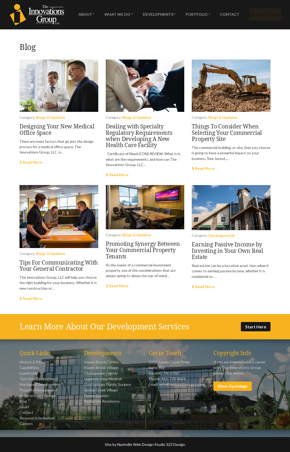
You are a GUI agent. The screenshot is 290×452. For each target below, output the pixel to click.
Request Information (36, 418)
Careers (26, 423)
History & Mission (34, 362)
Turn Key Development (38, 378)
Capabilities (29, 367)
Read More (30, 162)
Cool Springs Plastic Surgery (107, 384)
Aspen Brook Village (101, 367)
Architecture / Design (37, 395)
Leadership (28, 373)
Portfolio (195, 15)
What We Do (117, 15)
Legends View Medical (103, 378)
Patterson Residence (102, 401)
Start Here (255, 326)
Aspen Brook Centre (101, 362)
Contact (227, 15)
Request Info (263, 15)
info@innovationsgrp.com (182, 384)
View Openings (233, 385)
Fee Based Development (39, 384)
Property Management (38, 390)
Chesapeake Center (101, 373)
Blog (23, 401)
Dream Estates (96, 395)
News (24, 406)
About (85, 15)
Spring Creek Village (101, 390)
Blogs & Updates (50, 117)
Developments (157, 15)
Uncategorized (221, 235)
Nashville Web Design (135, 444)
